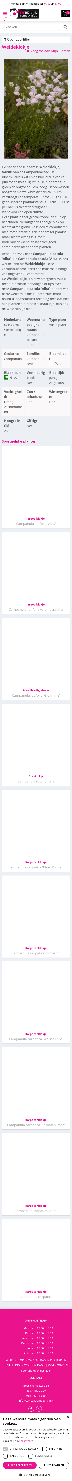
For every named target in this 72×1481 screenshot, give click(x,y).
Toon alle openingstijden (36, 1370)
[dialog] (36, 1447)
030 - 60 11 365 (36, 1395)
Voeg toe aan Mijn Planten (50, 51)
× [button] (67, 1417)
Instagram (39, 1409)
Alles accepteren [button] (20, 1465)
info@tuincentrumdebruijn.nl (36, 1400)
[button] (36, 1475)
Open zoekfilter (17, 39)
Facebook (31, 1409)
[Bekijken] (65, 13)
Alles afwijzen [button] (54, 1465)
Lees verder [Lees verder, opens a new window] (26, 1441)
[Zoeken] (36, 27)
